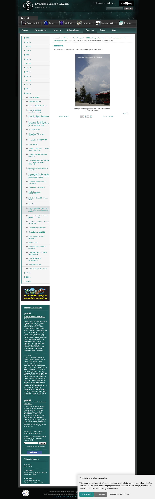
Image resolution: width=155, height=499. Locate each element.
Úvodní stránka (69, 38)
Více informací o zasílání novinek (34, 446)
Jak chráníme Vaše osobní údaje (63, 496)
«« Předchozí (64, 116)
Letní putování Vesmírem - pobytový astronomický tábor (35, 473)
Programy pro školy (33, 23)
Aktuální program (31, 459)
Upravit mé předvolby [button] (120, 494)
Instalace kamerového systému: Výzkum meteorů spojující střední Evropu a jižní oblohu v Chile (34, 359)
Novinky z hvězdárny (33, 308)
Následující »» (108, 116)
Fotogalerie (81, 38)
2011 (88, 38)
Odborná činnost (73, 30)
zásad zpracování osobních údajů (33, 439)
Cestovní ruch (86, 23)
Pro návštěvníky (41, 30)
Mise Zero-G (28, 466)
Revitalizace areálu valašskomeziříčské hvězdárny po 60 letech (34, 316)
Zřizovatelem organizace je (105, 3)
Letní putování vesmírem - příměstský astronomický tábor (33, 481)
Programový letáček (107, 23)
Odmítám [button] (101, 494)
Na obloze (57, 30)
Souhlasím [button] (87, 494)
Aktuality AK (68, 23)
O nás (114, 30)
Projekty (51, 23)
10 (90, 116)
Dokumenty (128, 23)
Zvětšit (125, 113)
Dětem (102, 30)
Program (25, 30)
